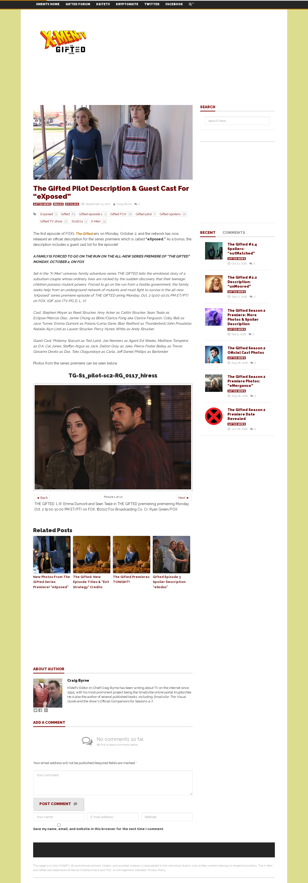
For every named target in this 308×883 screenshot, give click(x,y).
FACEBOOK (174, 4)
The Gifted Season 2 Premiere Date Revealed (246, 414)
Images (58, 204)
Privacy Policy (157, 870)
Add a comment (49, 723)
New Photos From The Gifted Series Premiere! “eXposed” (51, 582)
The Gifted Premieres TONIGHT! (131, 579)
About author (48, 669)
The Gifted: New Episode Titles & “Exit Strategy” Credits (91, 582)
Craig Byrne (124, 204)
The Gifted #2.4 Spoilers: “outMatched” (242, 248)
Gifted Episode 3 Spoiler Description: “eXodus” (169, 582)
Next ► (183, 498)
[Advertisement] (184, 42)
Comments (234, 233)
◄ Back (42, 498)
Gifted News (42, 204)
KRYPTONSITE (127, 4)
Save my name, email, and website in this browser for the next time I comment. (98, 829)
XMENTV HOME (48, 4)
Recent (208, 233)
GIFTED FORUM (78, 4)
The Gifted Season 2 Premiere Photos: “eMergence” (246, 381)
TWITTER (151, 4)
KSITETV (103, 4)
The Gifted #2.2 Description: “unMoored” (242, 281)
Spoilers (72, 204)
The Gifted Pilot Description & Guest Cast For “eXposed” (111, 192)
